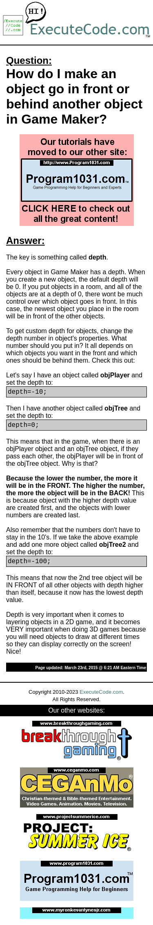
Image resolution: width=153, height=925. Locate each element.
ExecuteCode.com (101, 692)
